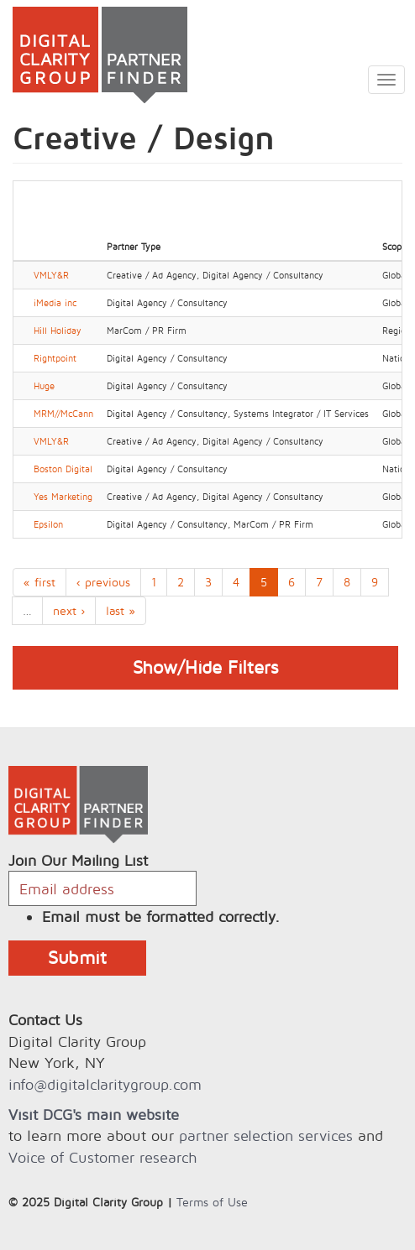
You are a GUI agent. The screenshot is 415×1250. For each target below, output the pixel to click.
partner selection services (266, 1135)
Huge (44, 386)
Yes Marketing (63, 497)
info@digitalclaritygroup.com (105, 1084)
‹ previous (103, 582)
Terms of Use (212, 1202)
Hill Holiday (57, 330)
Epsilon (48, 524)
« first (39, 582)
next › (69, 610)
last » (120, 610)
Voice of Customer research (102, 1157)
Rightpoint (55, 358)
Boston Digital (63, 469)
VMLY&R (51, 275)
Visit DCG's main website (93, 1114)
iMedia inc (55, 303)
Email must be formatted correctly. (161, 916)
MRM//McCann (63, 413)
